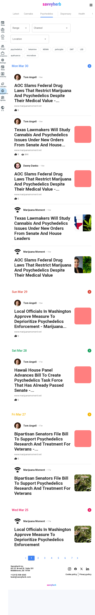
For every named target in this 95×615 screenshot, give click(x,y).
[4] (53, 583)
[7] (73, 583)
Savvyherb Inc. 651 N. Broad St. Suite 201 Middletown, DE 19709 (25, 599)
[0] (27, 583)
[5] (60, 583)
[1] (33, 583)
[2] (39, 583)
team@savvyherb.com (24, 608)
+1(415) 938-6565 (21, 606)
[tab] (18, 13)
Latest (19, 14)
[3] (46, 583)
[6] (66, 583)
